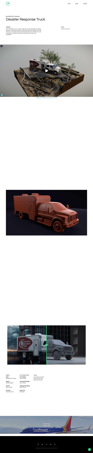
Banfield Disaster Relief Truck (41, 97)
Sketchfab (55, 97)
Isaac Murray (50, 97)
